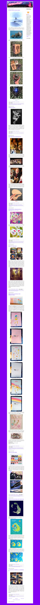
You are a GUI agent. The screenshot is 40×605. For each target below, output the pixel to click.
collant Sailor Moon (18, 495)
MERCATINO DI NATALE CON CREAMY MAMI (14, 294)
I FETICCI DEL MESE (13, 452)
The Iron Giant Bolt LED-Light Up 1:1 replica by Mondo (16, 104)
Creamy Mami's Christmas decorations (14, 241)
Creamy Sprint (18, 448)
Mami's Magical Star (21, 448)
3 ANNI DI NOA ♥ (12, 107)
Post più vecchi (22, 598)
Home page (16, 598)
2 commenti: (17, 494)
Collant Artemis (12, 495)
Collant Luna (15, 495)
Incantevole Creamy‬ (20, 242)
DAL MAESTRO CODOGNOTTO (15, 136)
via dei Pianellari (21, 205)
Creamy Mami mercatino (14, 448)
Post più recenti (10, 598)
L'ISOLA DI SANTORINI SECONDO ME (16, 499)
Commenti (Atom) (12, 601)
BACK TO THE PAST (13, 246)
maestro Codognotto (15, 205)
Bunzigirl (28, 14)
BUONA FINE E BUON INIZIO (14, 10)
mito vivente (19, 205)
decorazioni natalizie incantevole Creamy (14, 242)
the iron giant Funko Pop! (12, 596)
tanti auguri (11, 133)
